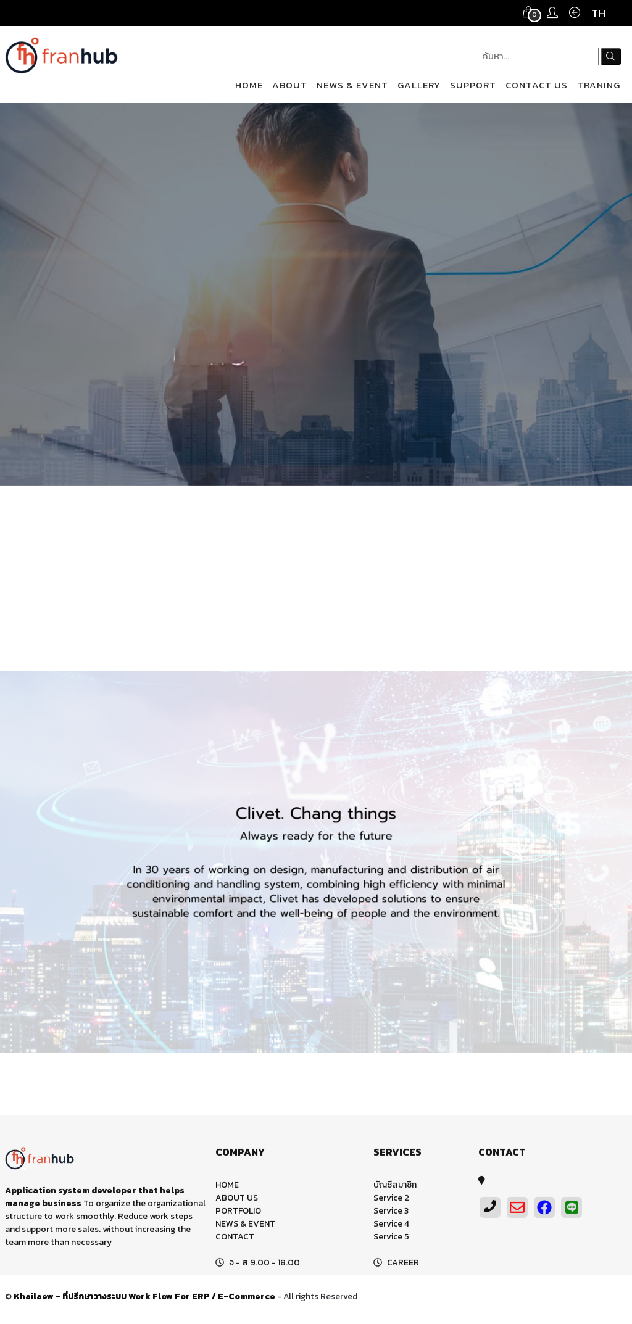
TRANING (598, 85)
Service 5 (391, 1238)
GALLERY (419, 85)
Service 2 (391, 1199)
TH (598, 13)
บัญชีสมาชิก (395, 1186)
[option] (316, 294)
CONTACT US (536, 85)
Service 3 (391, 1212)
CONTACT (234, 1238)
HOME (249, 85)
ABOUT (289, 85)
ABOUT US (236, 1199)
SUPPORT (473, 85)
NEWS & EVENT (352, 85)
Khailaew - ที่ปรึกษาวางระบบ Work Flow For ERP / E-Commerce (144, 1298)
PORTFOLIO (238, 1212)
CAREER (403, 1264)
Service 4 (391, 1225)
